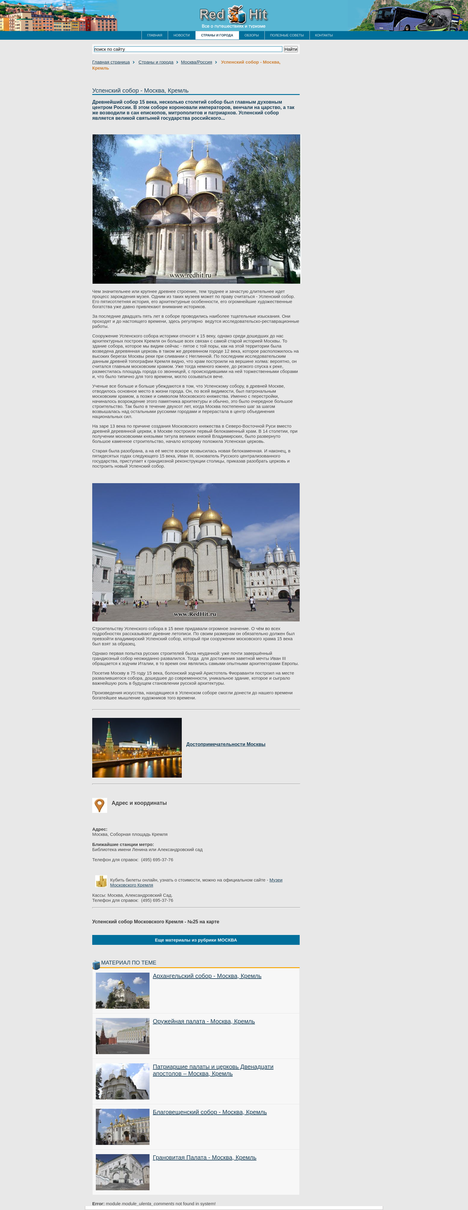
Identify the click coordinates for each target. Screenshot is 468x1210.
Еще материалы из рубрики (196, 939)
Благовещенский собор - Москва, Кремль (210, 1112)
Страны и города (155, 62)
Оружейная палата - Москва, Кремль (204, 1021)
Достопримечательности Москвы (226, 744)
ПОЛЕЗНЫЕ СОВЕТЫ (287, 35)
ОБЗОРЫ (251, 35)
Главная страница (111, 62)
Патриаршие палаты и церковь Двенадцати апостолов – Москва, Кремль (213, 1070)
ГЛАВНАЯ (154, 35)
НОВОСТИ (181, 35)
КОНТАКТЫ (324, 35)
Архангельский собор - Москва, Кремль (207, 976)
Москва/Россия (196, 62)
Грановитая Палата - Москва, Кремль (204, 1157)
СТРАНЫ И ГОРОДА (217, 35)
